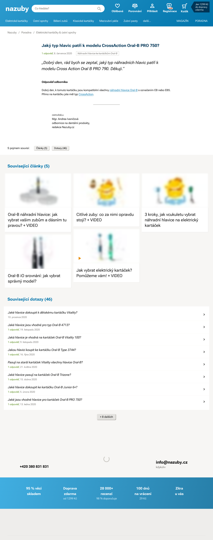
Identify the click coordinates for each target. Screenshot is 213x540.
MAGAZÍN (182, 21)
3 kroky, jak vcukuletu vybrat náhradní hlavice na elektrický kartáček (171, 221)
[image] (38, 191)
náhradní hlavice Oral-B (124, 90)
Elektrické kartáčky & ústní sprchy (56, 32)
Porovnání (132, 8)
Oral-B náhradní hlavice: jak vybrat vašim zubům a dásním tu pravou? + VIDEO (37, 221)
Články (43, 149)
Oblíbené (115, 8)
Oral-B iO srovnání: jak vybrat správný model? (34, 280)
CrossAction (86, 94)
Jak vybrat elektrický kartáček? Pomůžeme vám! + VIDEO (104, 274)
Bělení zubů (61, 21)
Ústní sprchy (40, 21)
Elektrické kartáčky (16, 21)
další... (147, 21)
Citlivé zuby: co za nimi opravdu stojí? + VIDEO (105, 218)
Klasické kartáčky (83, 21)
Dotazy (64, 149)
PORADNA (201, 21)
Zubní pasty (131, 21)
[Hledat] (97, 8)
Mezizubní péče (108, 21)
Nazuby (12, 32)
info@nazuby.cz (172, 463)
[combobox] (67, 8)
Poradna (26, 32)
